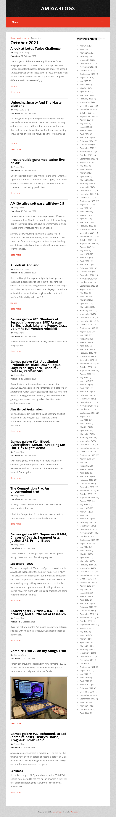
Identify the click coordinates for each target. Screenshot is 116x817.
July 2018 (84, 377)
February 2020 (86, 310)
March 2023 (85, 180)
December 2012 (87, 614)
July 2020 (84, 292)
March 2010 (85, 705)
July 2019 (84, 335)
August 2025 (85, 77)
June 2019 (84, 338)
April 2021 (84, 261)
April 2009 (84, 713)
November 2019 (87, 321)
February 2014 (86, 564)
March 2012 (85, 646)
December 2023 (87, 148)
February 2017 (86, 437)
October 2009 (86, 709)
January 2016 (86, 483)
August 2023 (85, 162)
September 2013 (87, 582)
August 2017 (85, 416)
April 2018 (84, 388)
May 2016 (84, 469)
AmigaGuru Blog (21, 52)
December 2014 (87, 529)
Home (12, 38)
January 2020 (86, 314)
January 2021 (86, 271)
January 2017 (86, 441)
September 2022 (87, 201)
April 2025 (84, 91)
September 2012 (87, 624)
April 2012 (84, 642)
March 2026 (85, 52)
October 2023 (86, 155)
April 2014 (84, 557)
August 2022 (85, 204)
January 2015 (86, 525)
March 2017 (85, 434)
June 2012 (84, 635)
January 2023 (86, 187)
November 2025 (87, 66)
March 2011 (85, 684)
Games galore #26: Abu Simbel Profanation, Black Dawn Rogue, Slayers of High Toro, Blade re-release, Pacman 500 (35, 366)
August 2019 (85, 331)
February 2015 (86, 522)
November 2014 (87, 532)
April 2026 (84, 49)
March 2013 (85, 603)
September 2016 (87, 455)
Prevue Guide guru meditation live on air (37, 161)
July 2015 (84, 504)
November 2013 (87, 575)
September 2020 (87, 285)
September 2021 (87, 243)
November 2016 (87, 448)
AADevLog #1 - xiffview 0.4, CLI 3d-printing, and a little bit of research (38, 612)
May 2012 (84, 638)
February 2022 (86, 225)
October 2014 (86, 536)
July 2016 (84, 462)
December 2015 (87, 487)
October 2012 (86, 621)
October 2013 (86, 578)
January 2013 (86, 610)
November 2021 (87, 236)
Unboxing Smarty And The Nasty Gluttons (36, 104)
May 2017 (84, 427)
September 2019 (87, 328)
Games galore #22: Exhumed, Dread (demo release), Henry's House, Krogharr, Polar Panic (38, 737)
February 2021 (86, 268)
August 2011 (85, 670)
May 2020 (84, 299)
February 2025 (86, 98)
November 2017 (87, 405)
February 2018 (86, 395)
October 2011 (86, 663)
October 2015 (86, 494)
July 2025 (84, 81)
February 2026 (86, 56)
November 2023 (87, 151)
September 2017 (87, 413)
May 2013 (84, 596)
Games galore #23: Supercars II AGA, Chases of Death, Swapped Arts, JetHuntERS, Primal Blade (38, 537)
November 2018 (87, 363)
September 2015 (87, 497)
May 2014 (84, 554)
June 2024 (84, 127)
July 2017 (84, 420)
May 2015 (84, 511)
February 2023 (86, 183)
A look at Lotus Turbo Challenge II (37, 48)
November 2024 (87, 109)
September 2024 (87, 116)
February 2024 (86, 141)
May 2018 (84, 384)
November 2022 (87, 194)
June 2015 (84, 508)
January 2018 (86, 398)
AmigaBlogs (57, 812)
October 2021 (86, 240)
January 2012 (86, 652)
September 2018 (87, 370)
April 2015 (84, 515)
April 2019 (84, 345)
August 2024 (85, 119)
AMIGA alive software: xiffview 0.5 (37, 203)
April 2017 (84, 430)
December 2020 (87, 275)
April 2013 (84, 599)
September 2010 (87, 698)
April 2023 (84, 176)
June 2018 (84, 381)
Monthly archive (23, 38)
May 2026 (84, 45)
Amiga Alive (19, 167)
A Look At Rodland (24, 265)
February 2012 (86, 649)
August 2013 (85, 585)
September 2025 (87, 74)
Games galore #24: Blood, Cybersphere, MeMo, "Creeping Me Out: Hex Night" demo (37, 444)
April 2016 (84, 472)
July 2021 (84, 250)
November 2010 (87, 695)
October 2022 (86, 197)
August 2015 (85, 501)
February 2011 (86, 688)
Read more (15, 92)
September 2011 (87, 667)
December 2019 (87, 317)
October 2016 (86, 451)
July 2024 (84, 123)
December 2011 (87, 656)
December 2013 (87, 571)
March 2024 (85, 137)
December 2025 (87, 63)
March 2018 (85, 391)
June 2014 (84, 550)
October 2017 (86, 409)
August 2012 (85, 628)
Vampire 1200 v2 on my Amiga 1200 (38, 651)
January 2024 (86, 144)
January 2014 (86, 568)
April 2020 (84, 303)
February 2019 (86, 352)
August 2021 (85, 247)
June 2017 (84, 423)
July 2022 (84, 208)
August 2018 (85, 374)
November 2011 (87, 660)
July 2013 (84, 589)
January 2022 (86, 229)
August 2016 (85, 458)
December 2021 (87, 232)
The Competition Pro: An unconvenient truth (29, 490)
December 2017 (87, 402)
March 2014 (85, 561)
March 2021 (85, 264)
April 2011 (84, 681)
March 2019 (85, 349)
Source (13, 86)
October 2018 (86, 367)
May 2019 (84, 342)
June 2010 (84, 702)
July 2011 (84, 674)
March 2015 (85, 518)
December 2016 (87, 444)
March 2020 (85, 307)
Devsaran (74, 812)
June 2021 (84, 254)
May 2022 (84, 215)
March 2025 (85, 95)
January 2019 (86, 356)
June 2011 (84, 677)
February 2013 (86, 607)
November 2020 (87, 278)
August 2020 (85, 289)
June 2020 (84, 296)
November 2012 (87, 617)
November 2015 (87, 490)
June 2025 (84, 84)
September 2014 (87, 540)
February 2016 (86, 480)
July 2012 (84, 631)
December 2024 (87, 105)
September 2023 (87, 158)
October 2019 (86, 324)
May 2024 (84, 130)
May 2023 (84, 172)
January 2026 (86, 60)
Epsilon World (20, 655)
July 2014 (84, 547)
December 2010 (87, 691)
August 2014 (85, 543)
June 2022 (84, 211)
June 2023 (84, 169)
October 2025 (86, 70)
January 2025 (86, 102)
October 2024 (86, 113)
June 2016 (84, 465)
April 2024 (84, 134)
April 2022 (84, 218)
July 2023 (84, 165)
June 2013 (84, 593)
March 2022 (85, 222)
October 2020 (86, 282)
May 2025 (84, 88)
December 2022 (87, 190)
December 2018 (87, 360)
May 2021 (84, 257)
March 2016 (85, 476)
